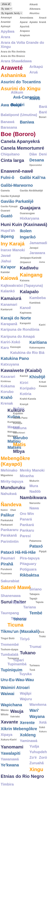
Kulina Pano (8, 432)
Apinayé (5, 26)
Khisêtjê (37, 391)
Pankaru (27, 547)
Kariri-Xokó (10, 356)
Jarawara (37, 264)
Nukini (4, 526)
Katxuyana (10, 379)
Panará (26, 536)
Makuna (7, 445)
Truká (42, 643)
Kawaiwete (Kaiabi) (21, 384)
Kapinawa (25, 324)
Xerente (27, 743)
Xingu (36, 789)
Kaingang (31, 286)
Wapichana (11, 725)
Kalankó (8, 303)
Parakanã (9, 552)
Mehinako (9, 487)
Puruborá (6, 585)
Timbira (7, 808)
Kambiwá (34, 314)
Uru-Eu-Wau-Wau (17, 697)
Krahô (6, 411)
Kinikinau (6, 395)
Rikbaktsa (29, 591)
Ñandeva (11, 521)
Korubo (7, 406)
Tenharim (37, 634)
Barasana (9, 133)
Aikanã (33, 4)
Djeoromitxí (35, 170)
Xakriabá (15, 737)
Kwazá (43, 400)
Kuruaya (5, 440)
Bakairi (36, 99)
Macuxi (26, 443)
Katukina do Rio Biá (27, 367)
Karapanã (9, 335)
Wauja (16, 731)
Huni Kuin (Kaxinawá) (24, 236)
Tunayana (25, 674)
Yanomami (12, 767)
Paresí (25, 553)
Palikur (7, 531)
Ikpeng (7, 248)
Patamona (35, 557)
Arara (5, 37)
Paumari (8, 575)
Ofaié (13, 526)
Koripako (27, 402)
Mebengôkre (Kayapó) (15, 477)
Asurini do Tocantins (21, 82)
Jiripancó (25, 273)
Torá (41, 638)
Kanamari (9, 316)
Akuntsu (34, 13)
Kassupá (15, 361)
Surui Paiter (13, 622)
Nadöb (35, 508)
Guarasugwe (27, 225)
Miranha (27, 492)
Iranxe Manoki (13, 262)
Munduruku (13, 504)
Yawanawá (10, 779)
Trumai (35, 663)
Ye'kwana (10, 785)
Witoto (4, 734)
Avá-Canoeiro (14, 101)
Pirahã (7, 580)
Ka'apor (8, 278)
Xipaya (6, 755)
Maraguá (25, 451)
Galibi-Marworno (17, 195)
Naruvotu (34, 519)
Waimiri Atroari (15, 708)
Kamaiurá (11, 310)
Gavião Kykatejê (10, 207)
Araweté (12, 68)
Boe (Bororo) (18, 139)
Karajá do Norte (16, 329)
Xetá (42, 743)
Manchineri (7, 449)
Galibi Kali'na (32, 184)
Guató (6, 227)
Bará (43, 106)
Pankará (27, 541)
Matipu (26, 457)
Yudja (34, 767)
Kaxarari (8, 391)
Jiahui (6, 273)
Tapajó (33, 607)
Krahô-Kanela (28, 413)
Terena (7, 634)
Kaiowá (9, 289)
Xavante (9, 742)
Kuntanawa (26, 437)
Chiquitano (10, 160)
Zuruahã (36, 783)
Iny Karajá (12, 255)
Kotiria (25, 408)
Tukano (27, 669)
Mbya (6, 468)
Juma (42, 273)
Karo (5, 362)
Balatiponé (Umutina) (19, 118)
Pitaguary (28, 580)
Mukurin (34, 497)
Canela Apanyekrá (20, 146)
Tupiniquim (11, 685)
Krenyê (24, 420)
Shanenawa (11, 616)
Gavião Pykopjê (9, 218)
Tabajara (34, 602)
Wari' (34, 730)
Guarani (5, 222)
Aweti (34, 93)
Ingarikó (28, 248)
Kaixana (24, 292)
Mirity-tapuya (12, 498)
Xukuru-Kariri (9, 760)
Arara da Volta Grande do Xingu (22, 45)
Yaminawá (28, 761)
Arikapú (36, 67)
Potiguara (28, 586)
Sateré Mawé (16, 604)
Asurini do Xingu (20, 88)
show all (6, 4)
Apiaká (33, 22)
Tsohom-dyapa (9, 667)
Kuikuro (28, 426)
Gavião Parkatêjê (17, 213)
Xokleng (28, 755)
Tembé (35, 628)
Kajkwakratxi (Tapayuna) (22, 297)
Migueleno (7, 492)
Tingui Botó (7, 656)
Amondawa (26, 17)
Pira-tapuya (29, 575)
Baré (43, 111)
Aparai (24, 22)
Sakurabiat (10, 598)
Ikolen (26, 242)
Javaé (6, 267)
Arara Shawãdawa (16, 61)
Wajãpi (25, 714)
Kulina (26, 432)
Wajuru (26, 719)
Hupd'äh (8, 242)
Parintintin (10, 558)
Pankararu (9, 546)
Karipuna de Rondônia (20, 341)
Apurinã (24, 26)
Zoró (43, 778)
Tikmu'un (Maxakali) (20, 646)
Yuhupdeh (38, 772)
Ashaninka (13, 75)
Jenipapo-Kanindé (30, 269)
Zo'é (33, 778)
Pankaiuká (7, 537)
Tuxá (32, 688)
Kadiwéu (29, 279)
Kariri (42, 318)
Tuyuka (7, 691)
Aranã (42, 22)
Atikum (35, 88)
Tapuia (33, 617)
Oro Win (27, 530)
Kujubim (6, 428)
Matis (7, 461)
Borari (42, 116)
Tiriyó (25, 657)
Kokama (8, 400)
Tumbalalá (9, 673)
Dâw (33, 160)
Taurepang (10, 628)
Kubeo (6, 423)
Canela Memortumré (22, 153)
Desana (36, 165)
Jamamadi (38, 254)
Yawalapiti (10, 773)
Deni (43, 160)
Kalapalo (29, 303)
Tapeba (35, 612)
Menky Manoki (32, 487)
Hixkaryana (29, 230)
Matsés (27, 463)
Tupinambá (29, 679)
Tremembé (10, 663)
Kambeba (37, 309)
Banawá (7, 127)
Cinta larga (12, 165)
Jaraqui (33, 259)
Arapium (25, 35)
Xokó (42, 747)
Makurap (24, 447)
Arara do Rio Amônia (13, 51)
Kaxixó (24, 390)
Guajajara (30, 219)
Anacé (42, 17)
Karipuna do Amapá (18, 351)
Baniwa (27, 127)
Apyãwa (7, 31)
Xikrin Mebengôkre (19, 749)
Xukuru (43, 752)
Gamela (5, 200)
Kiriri (24, 397)
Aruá (33, 72)
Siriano (35, 598)
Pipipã (42, 568)
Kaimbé (5, 283)
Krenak (7, 418)
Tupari (6, 678)
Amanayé (6, 17)
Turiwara (34, 684)
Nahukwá (9, 510)
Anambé (5, 22)
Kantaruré (6, 321)
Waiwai (7, 714)
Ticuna (28, 640)
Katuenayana (37, 361)
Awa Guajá (11, 111)
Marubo (8, 454)
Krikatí (42, 396)
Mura (33, 502)
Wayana (37, 737)
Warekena (37, 725)
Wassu (5, 730)
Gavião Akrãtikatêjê (31, 200)
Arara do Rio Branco (13, 56)
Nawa (34, 525)
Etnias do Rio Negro (22, 796)
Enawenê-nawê (17, 177)
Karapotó (25, 334)
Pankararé (7, 541)
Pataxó (36, 563)
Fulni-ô (7, 184)
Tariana (35, 622)
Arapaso (25, 31)
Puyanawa (6, 590)
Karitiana (38, 356)
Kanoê (25, 319)
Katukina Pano (15, 372)
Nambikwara (33, 514)
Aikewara (34, 8)
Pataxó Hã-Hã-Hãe (18, 569)
